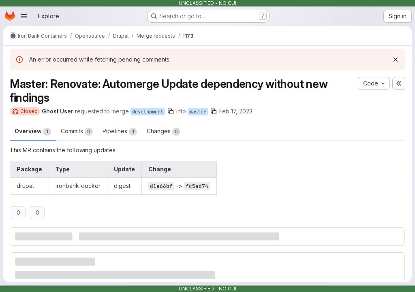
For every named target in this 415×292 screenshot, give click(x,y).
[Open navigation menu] (23, 16)
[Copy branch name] (170, 111)
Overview (33, 132)
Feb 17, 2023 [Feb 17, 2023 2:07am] (235, 111)
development (147, 112)
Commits (77, 132)
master (197, 112)
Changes (163, 132)
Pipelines (120, 132)
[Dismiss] (395, 59)
